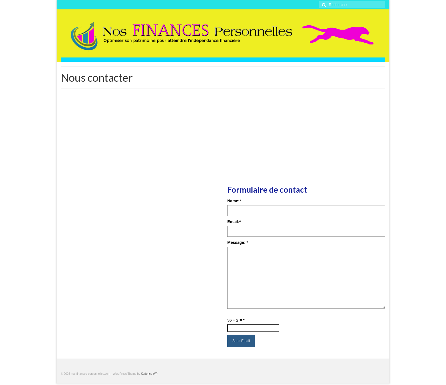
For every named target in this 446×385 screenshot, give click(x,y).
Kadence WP (149, 373)
